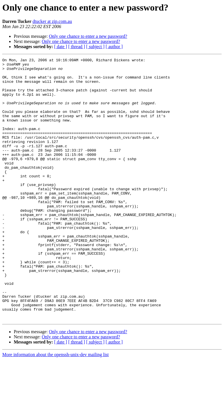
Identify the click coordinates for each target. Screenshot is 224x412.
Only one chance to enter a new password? (88, 36)
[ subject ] (95, 46)
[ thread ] (76, 46)
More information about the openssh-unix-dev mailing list (55, 407)
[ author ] (114, 46)
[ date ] (60, 46)
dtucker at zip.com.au (52, 21)
